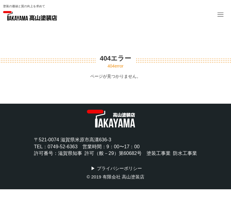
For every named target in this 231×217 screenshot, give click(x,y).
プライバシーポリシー (119, 168)
